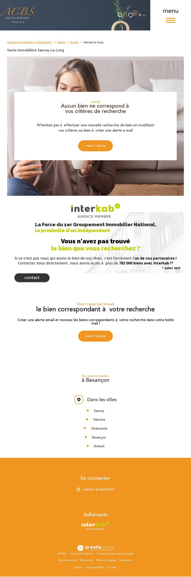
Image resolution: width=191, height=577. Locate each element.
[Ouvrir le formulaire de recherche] (120, 15)
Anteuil (99, 446)
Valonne (99, 420)
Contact (32, 278)
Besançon (99, 437)
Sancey (99, 411)
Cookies (111, 568)
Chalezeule (99, 429)
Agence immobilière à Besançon (29, 42)
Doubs (74, 42)
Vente (61, 42)
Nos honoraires (68, 561)
